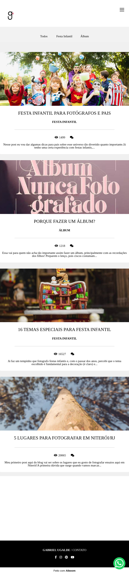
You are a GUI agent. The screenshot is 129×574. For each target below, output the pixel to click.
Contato (79, 550)
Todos (43, 36)
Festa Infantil (64, 36)
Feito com (64, 570)
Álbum (84, 36)
